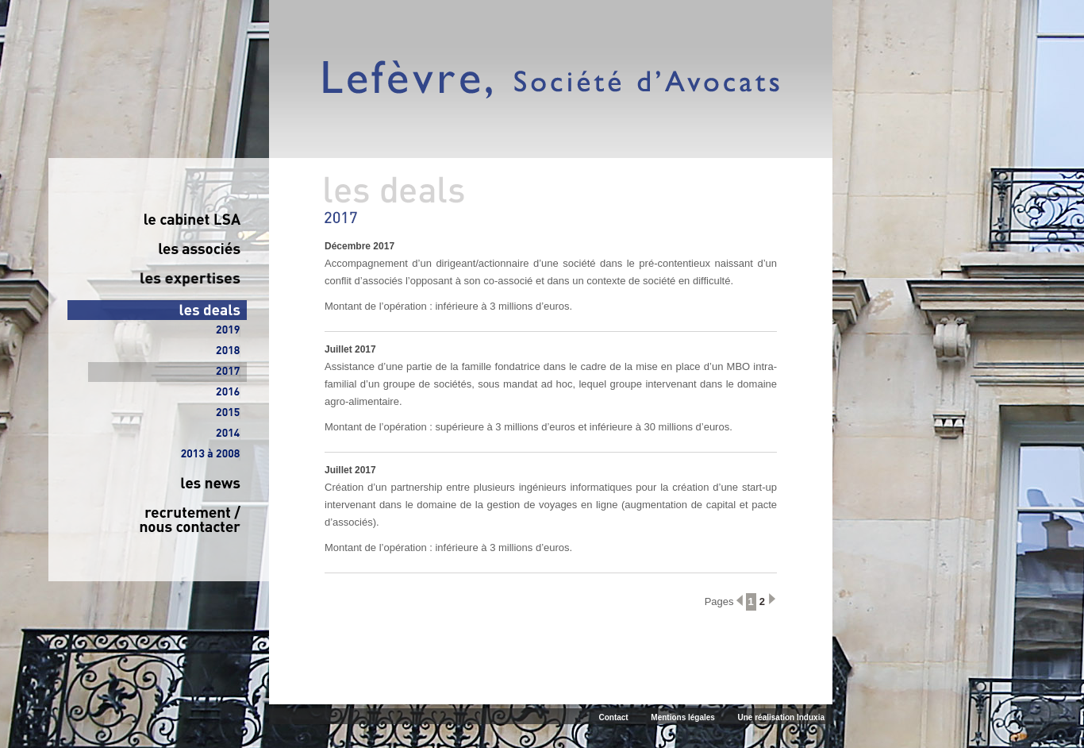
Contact (613, 717)
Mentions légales (683, 717)
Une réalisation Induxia (781, 717)
